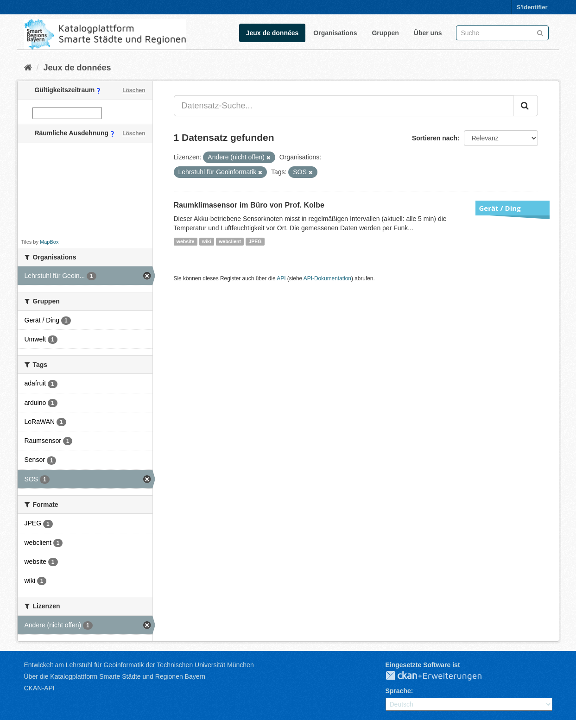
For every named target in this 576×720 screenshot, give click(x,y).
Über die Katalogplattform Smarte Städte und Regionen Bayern (114, 676)
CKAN (441, 676)
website (186, 241)
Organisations (335, 33)
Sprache (398, 691)
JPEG (254, 241)
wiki (206, 241)
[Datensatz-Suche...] (343, 105)
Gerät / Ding (500, 208)
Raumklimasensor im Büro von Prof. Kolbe (249, 205)
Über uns (428, 33)
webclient (230, 241)
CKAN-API (39, 688)
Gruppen (385, 33)
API (281, 278)
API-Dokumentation (327, 278)
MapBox (49, 242)
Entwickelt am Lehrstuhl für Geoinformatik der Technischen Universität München (139, 665)
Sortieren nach (434, 138)
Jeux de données (272, 33)
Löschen (133, 90)
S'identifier (532, 7)
